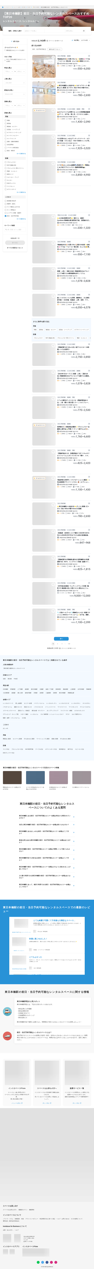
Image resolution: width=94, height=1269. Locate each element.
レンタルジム (34, 714)
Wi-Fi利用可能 (29, 749)
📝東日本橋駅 (35, 7)
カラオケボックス (79, 710)
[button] (47, 818)
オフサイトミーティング (81, 329)
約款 (22, 1219)
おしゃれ (5, 728)
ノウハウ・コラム (8, 1219)
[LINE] (38, 1262)
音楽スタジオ (28, 707)
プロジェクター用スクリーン (65, 338)
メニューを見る (16, 1103)
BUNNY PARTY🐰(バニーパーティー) (21, 932)
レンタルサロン (75, 703)
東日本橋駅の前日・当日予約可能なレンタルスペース (54, 7)
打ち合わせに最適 (29, 738)
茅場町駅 (12, 689)
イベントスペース (50, 707)
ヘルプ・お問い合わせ (63, 1219)
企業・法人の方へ (8, 1230)
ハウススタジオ (38, 707)
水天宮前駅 (81, 689)
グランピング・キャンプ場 (10, 714)
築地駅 (13, 693)
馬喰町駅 (88, 689)
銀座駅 (27, 689)
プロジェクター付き (17, 749)
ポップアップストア (52, 710)
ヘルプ (17, 1230)
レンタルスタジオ (64, 703)
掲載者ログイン (23, 1209)
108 (69, 644)
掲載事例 (31, 1209)
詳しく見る (47, 1103)
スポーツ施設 (24, 714)
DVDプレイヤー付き (8, 753)
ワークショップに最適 (43, 738)
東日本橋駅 (62, 693)
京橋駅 (42, 689)
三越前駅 (48, 693)
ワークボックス (73, 707)
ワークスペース (62, 707)
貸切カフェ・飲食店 (24, 710)
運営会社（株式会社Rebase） (11, 1221)
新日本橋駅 (34, 689)
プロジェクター (38, 338)
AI (89, 56)
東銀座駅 (65, 689)
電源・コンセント (82, 338)
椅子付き (70, 749)
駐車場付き (62, 749)
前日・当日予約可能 (39, 49)
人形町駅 (72, 689)
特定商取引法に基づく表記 (47, 1219)
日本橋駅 (5, 689)
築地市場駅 (28, 693)
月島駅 (35, 693)
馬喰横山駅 (71, 693)
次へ (61, 639)
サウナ (68, 714)
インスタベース (7, 7)
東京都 (23, 7)
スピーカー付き (79, 749)
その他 (24, 718)
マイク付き (6, 749)
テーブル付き (39, 749)
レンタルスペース (8, 703)
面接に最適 (55, 738)
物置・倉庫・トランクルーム (11, 718)
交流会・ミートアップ (65, 329)
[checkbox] (5, 120)
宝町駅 (55, 693)
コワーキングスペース (9, 710)
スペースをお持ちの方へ (10, 1209)
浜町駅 (42, 693)
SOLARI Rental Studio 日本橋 (19, 969)
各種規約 (17, 1219)
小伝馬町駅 (6, 693)
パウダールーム (7, 707)
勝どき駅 (20, 693)
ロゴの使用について (76, 1219)
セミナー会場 (17, 7)
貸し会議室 (18, 703)
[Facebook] (47, 1262)
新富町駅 (58, 689)
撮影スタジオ (18, 707)
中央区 (28, 7)
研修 (35, 329)
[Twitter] (42, 1262)
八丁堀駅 (20, 689)
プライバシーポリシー (31, 1219)
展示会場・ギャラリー (38, 710)
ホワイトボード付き (51, 749)
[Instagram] (51, 1262)
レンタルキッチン (51, 703)
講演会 (41, 329)
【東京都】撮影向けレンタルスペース (14, 668)
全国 (4, 678)
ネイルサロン (86, 703)
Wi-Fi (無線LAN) (50, 338)
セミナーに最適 (17, 738)
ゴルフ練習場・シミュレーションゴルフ (52, 714)
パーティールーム (39, 703)
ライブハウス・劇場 (66, 710)
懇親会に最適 (7, 738)
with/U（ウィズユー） (19, 950)
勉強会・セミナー (51, 329)
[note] (55, 1262)
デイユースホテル (85, 707)
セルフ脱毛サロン (77, 714)
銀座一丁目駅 (49, 689)
